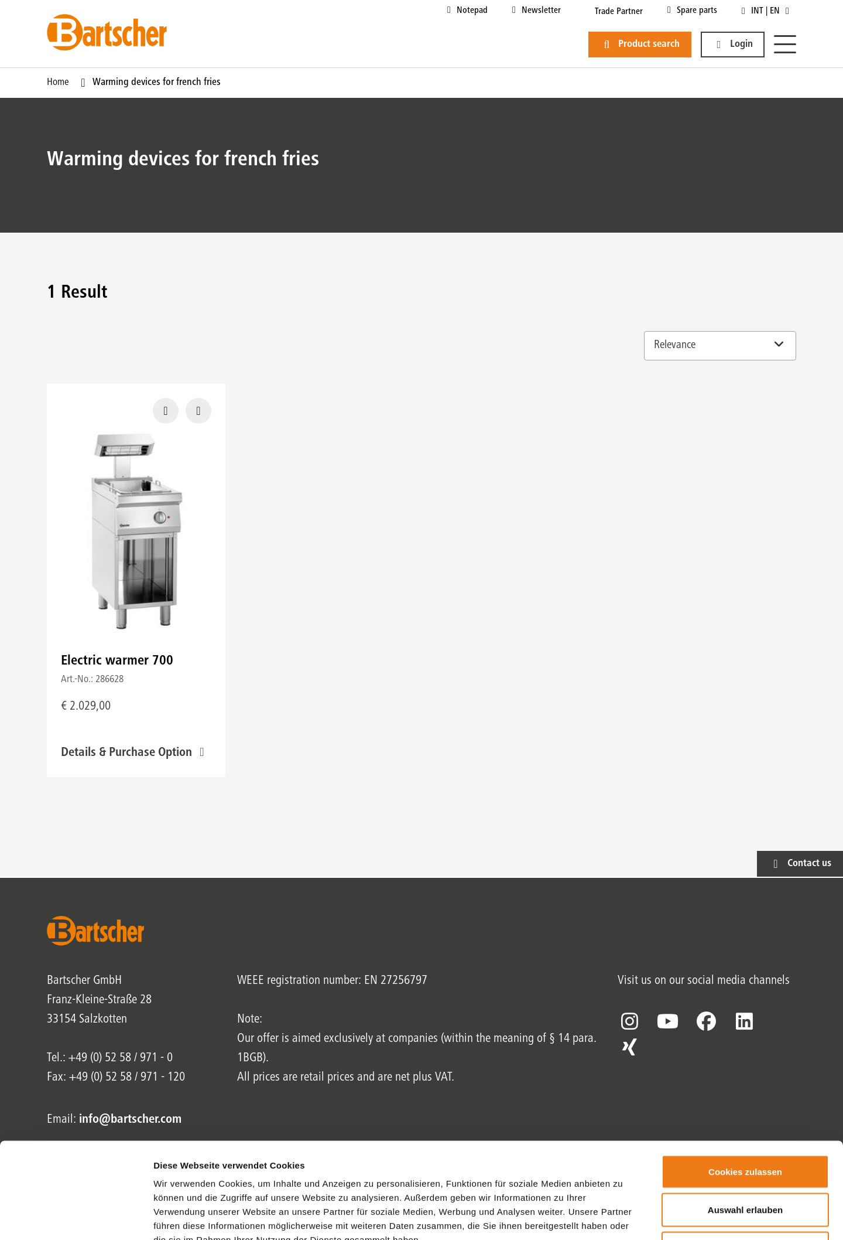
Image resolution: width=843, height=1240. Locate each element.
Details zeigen (622, 1217)
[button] (733, 44)
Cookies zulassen (745, 1086)
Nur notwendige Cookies (745, 1163)
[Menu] (785, 44)
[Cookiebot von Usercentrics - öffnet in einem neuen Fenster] (76, 1217)
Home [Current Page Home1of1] (58, 82)
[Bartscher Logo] (107, 32)
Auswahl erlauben (745, 1125)
